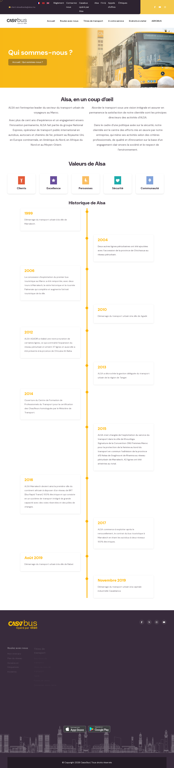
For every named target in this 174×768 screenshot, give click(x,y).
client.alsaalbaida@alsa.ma (23, 7)
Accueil (16, 62)
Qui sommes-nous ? (32, 62)
